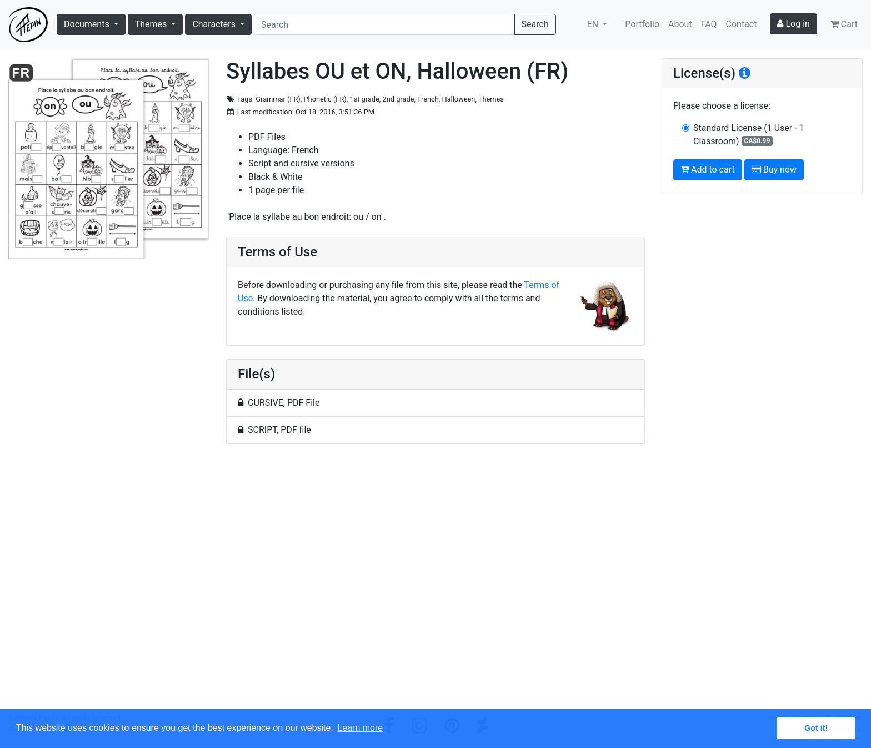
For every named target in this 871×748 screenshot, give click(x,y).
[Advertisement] (435, 582)
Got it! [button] (816, 728)
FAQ (709, 24)
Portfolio (642, 24)
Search (535, 24)
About (680, 24)
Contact (741, 24)
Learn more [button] (360, 727)
